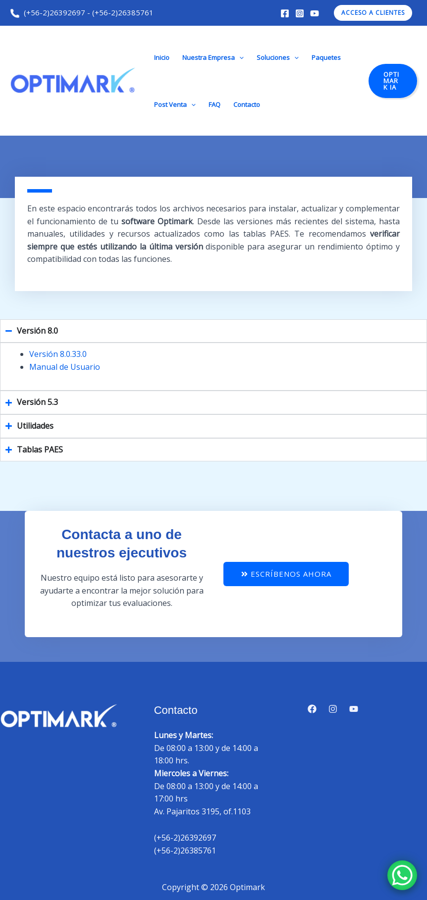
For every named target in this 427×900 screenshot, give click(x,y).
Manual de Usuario (64, 366)
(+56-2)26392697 (47, 12)
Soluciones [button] (278, 57)
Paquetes (326, 57)
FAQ (214, 104)
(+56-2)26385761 (123, 12)
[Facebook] (284, 13)
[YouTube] (314, 13)
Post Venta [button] (175, 104)
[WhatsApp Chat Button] (402, 875)
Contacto (246, 104)
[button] (373, 13)
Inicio (161, 57)
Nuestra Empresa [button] (213, 57)
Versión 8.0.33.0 (58, 354)
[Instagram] (299, 13)
